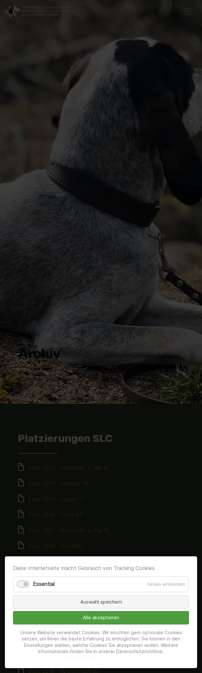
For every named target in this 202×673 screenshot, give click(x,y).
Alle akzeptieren (101, 617)
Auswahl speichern (101, 602)
